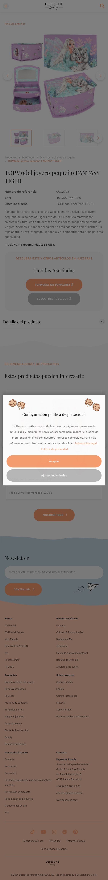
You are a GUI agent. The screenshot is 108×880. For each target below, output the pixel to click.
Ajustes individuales (54, 475)
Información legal (85, 443)
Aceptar (54, 461)
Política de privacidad (54, 449)
